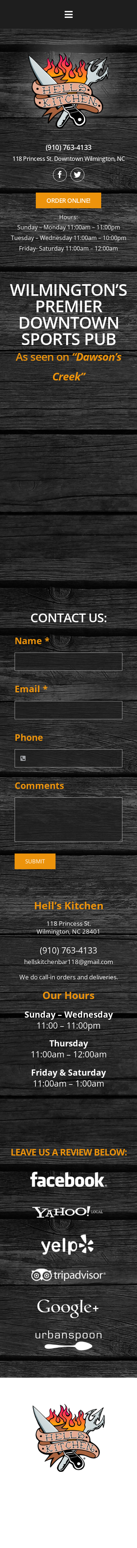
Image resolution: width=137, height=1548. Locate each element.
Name (32, 640)
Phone (29, 737)
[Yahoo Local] (68, 1203)
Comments (39, 785)
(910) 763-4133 (69, 147)
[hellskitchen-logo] (68, 1395)
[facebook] (60, 175)
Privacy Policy (68, 1522)
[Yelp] (68, 1235)
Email (31, 688)
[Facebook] (68, 1170)
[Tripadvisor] (68, 1266)
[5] (68, 1299)
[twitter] (77, 175)
